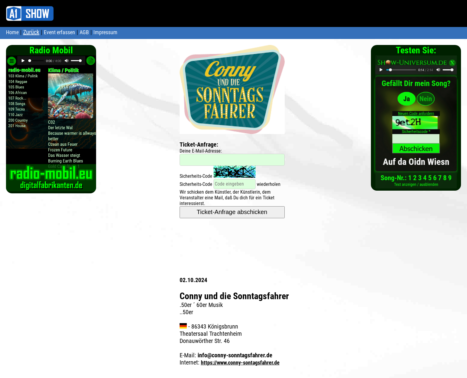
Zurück (31, 32)
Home (12, 32)
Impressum (105, 32)
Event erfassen (59, 32)
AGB (84, 32)
